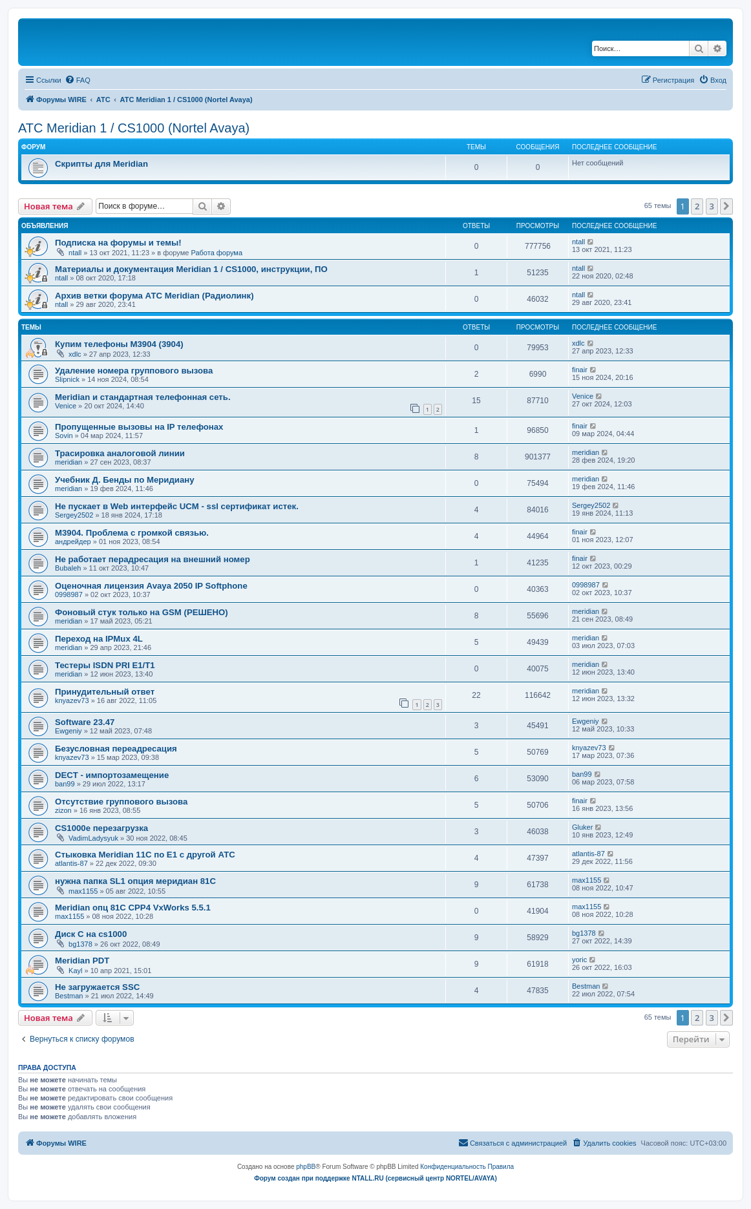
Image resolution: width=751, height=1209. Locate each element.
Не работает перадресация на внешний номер (152, 559)
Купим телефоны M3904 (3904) (119, 344)
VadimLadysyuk (93, 838)
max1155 (83, 891)
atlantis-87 (71, 863)
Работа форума (216, 253)
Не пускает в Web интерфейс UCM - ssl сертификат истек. (177, 506)
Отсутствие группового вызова (121, 801)
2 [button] (697, 206)
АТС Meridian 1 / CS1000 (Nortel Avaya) (133, 128)
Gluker (582, 827)
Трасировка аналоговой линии (120, 453)
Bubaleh (68, 568)
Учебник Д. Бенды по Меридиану (125, 480)
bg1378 (80, 944)
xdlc (75, 354)
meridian (68, 462)
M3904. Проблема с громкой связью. (132, 533)
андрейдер (73, 541)
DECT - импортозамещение (112, 775)
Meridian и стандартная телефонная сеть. (143, 397)
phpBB (305, 1166)
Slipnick (67, 379)
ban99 (65, 784)
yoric (579, 959)
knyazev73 (72, 700)
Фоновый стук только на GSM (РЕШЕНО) (141, 612)
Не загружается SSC (97, 987)
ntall (75, 253)
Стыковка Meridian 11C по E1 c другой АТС (145, 854)
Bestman (69, 996)
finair (579, 369)
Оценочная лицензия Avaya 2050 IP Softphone (151, 586)
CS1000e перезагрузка (101, 828)
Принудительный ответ (104, 692)
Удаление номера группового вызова (134, 370)
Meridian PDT (82, 960)
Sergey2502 (74, 515)
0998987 (69, 594)
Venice (65, 406)
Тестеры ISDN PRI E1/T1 (105, 665)
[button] (726, 206)
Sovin (64, 435)
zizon (63, 810)
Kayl (75, 970)
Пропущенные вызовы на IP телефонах (139, 427)
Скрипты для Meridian (101, 164)
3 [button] (712, 206)
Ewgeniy (68, 731)
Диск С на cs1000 (91, 934)
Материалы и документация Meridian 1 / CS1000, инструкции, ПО (191, 269)
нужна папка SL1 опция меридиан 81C (135, 881)
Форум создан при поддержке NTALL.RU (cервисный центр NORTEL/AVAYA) (375, 1178)
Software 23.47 (84, 722)
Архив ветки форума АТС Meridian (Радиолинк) (154, 295)
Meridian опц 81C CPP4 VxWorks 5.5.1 (133, 907)
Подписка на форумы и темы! (118, 242)
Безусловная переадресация (116, 748)
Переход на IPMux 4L (99, 639)
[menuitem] (77, 80)
